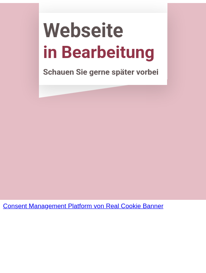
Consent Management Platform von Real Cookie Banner (83, 206)
